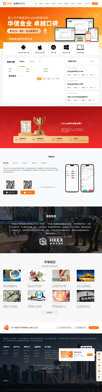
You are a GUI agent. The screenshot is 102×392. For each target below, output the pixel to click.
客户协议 (41, 372)
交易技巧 (36, 356)
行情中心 (47, 3)
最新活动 (16, 353)
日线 (44, 78)
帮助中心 (60, 3)
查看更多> (50, 312)
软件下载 (16, 350)
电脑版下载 (80, 327)
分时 (39, 78)
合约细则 (26, 361)
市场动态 (5, 350)
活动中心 (73, 3)
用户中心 (87, 3)
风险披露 (48, 372)
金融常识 (36, 353)
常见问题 (26, 358)
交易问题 (26, 356)
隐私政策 (54, 372)
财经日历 (54, 3)
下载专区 (41, 3)
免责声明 (60, 372)
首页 (36, 3)
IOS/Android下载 (64, 327)
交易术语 (36, 350)
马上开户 (94, 327)
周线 (49, 78)
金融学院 (66, 3)
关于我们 (79, 3)
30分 (57, 78)
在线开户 (16, 356)
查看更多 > (93, 61)
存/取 (25, 353)
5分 (53, 78)
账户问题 (26, 350)
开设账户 (95, 3)
